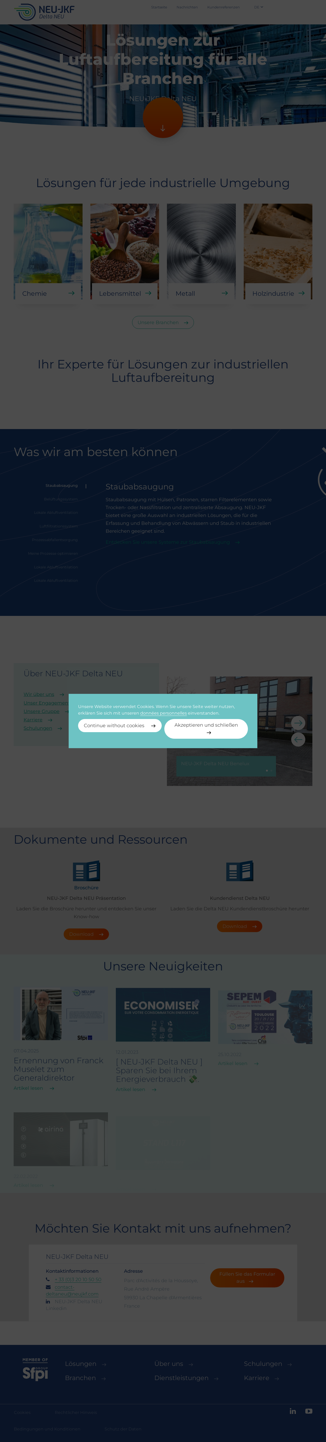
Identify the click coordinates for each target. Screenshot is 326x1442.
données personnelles (163, 713)
